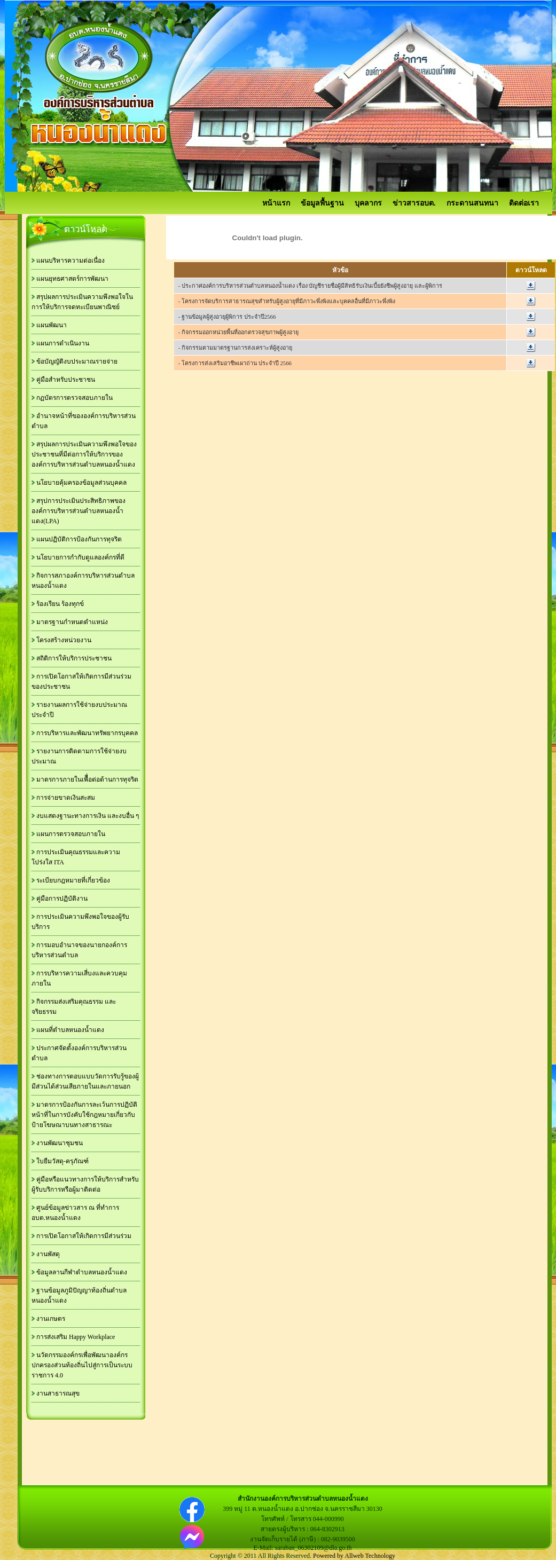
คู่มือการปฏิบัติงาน (61, 898)
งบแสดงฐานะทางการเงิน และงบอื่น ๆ (87, 816)
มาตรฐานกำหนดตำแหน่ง (71, 622)
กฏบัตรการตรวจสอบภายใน (74, 397)
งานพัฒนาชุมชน (59, 1143)
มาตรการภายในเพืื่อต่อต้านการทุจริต (86, 779)
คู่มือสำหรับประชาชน (65, 379)
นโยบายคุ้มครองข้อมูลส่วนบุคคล (81, 482)
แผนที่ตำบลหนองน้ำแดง (69, 1030)
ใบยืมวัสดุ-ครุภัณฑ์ (62, 1161)
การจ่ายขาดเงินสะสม (65, 797)
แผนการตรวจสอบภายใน (70, 834)
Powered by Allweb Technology (354, 1555)
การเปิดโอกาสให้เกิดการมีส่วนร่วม (83, 1236)
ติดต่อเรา (524, 203)
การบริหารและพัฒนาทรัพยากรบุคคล (86, 733)
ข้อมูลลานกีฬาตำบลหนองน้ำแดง (81, 1272)
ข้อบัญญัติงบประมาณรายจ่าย (76, 361)
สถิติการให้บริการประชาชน (73, 658)
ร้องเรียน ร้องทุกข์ (59, 604)
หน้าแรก (276, 203)
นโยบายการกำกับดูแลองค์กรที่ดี (79, 557)
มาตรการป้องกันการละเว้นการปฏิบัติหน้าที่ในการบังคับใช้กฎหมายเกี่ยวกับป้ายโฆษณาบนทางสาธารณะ (84, 1115)
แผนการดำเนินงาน (62, 343)
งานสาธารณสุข (57, 1393)
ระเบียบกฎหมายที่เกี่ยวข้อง (72, 880)
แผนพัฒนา (51, 325)
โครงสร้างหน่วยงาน (63, 640)
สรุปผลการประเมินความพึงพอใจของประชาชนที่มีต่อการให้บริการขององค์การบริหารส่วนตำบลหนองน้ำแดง (84, 454)
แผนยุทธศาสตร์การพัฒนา (71, 278)
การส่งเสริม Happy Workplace (75, 1337)
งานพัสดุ (47, 1254)
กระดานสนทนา (472, 203)
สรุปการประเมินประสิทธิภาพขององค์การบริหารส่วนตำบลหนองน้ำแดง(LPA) (79, 511)
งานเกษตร (50, 1318)
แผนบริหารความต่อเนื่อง (70, 260)
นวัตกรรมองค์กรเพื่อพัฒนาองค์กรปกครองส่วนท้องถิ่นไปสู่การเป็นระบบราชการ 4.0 (82, 1365)
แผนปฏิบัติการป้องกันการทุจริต (78, 539)
